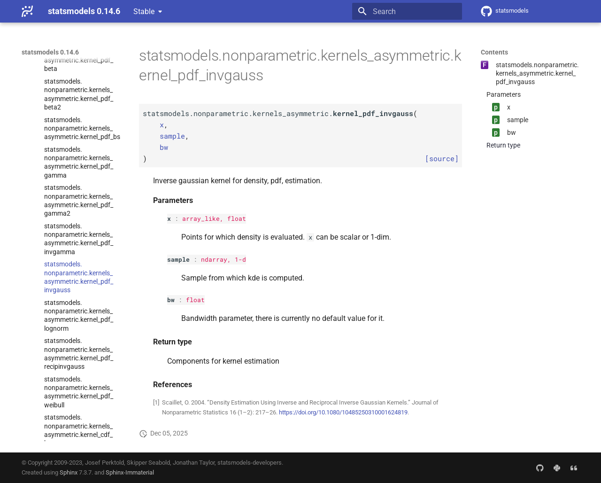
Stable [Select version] (143, 11)
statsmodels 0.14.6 (50, 52)
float (236, 218)
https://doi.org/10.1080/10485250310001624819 (343, 412)
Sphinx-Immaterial (130, 472)
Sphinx (68, 472)
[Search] (407, 11)
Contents (494, 52)
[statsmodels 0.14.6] (27, 11)
